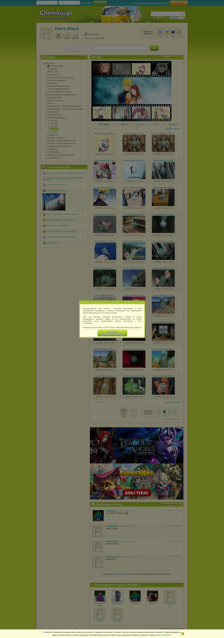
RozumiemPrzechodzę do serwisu (112, 333)
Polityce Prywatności (163, 635)
